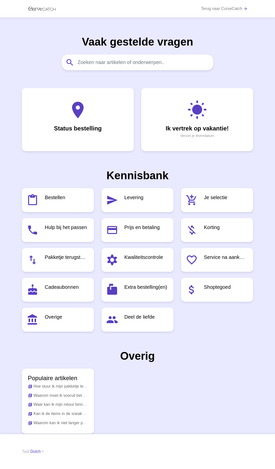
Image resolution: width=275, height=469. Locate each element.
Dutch (35, 451)
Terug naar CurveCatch (224, 8)
